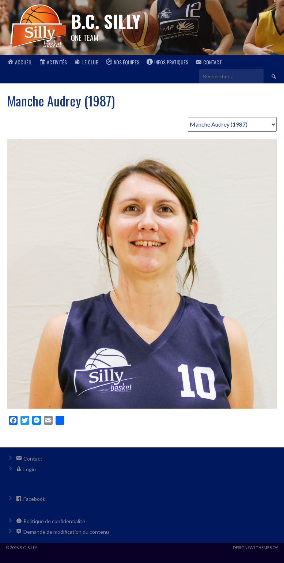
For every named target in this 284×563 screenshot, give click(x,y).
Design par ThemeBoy (255, 547)
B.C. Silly (105, 21)
